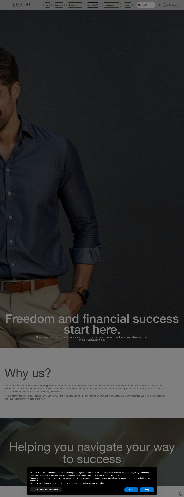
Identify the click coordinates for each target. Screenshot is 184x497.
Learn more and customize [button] (46, 490)
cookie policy (113, 475)
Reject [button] (131, 490)
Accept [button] (147, 490)
